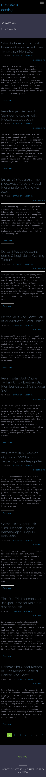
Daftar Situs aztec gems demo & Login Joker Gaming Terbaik (22, 256)
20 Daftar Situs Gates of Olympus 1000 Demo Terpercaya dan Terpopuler (21, 457)
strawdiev (17, 56)
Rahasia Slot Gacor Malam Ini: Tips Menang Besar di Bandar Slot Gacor (21, 671)
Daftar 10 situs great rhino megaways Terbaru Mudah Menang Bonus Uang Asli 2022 (21, 185)
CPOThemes (23, 772)
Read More (7, 100)
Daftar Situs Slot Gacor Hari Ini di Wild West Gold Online (22, 319)
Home (3, 29)
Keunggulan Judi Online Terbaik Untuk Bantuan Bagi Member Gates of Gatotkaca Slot (23, 384)
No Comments (39, 60)
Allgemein (29, 56)
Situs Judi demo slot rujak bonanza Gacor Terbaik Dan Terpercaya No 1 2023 (22, 47)
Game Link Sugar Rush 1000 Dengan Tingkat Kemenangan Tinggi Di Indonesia (18, 530)
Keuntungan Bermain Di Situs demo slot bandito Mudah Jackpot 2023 (19, 115)
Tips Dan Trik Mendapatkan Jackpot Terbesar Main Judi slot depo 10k (21, 603)
